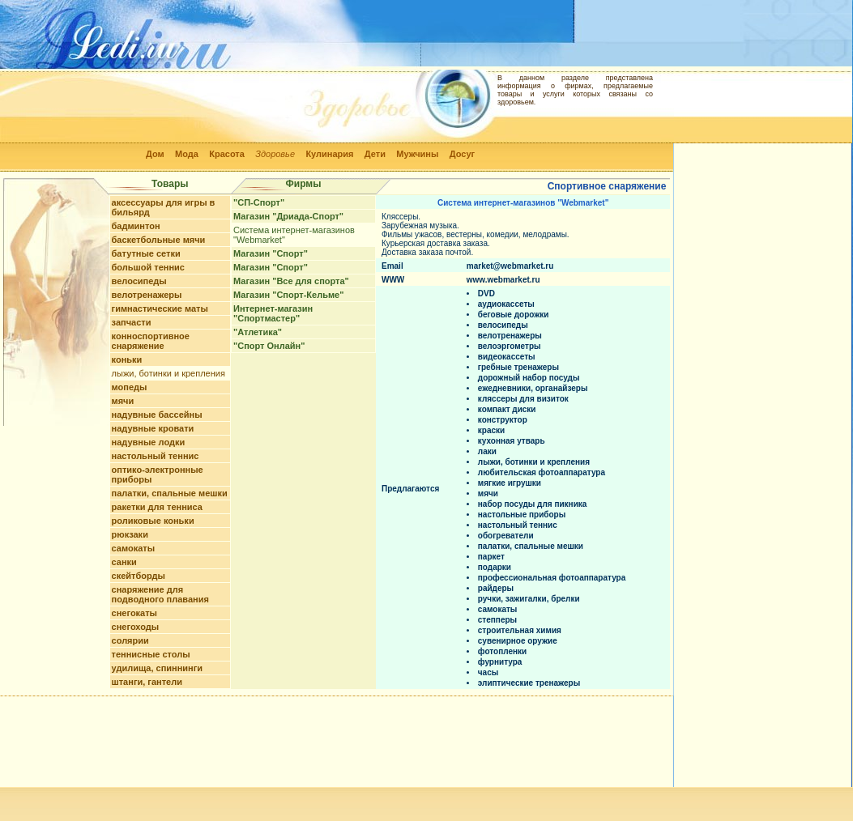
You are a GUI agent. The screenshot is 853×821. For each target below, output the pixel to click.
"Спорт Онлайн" (269, 346)
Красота (227, 154)
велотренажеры (147, 295)
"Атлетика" (257, 332)
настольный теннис (155, 456)
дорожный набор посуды (529, 377)
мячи (123, 401)
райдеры (496, 588)
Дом (155, 154)
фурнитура (500, 661)
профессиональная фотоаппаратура (551, 577)
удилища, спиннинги (157, 668)
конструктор (502, 419)
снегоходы (136, 627)
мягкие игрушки (509, 483)
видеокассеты (506, 356)
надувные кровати (153, 428)
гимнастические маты (160, 308)
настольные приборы (521, 514)
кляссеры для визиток (523, 398)
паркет (491, 556)
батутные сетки (146, 253)
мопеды (129, 387)
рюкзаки (130, 534)
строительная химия (519, 630)
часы (488, 672)
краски (491, 430)
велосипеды (139, 281)
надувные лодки (149, 442)
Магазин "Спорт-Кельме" (288, 295)
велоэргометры (509, 346)
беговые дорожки (513, 314)
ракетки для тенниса (157, 507)
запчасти (131, 322)
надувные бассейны (157, 414)
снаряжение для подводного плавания (160, 594)
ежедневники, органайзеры (533, 388)
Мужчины (417, 154)
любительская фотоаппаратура (541, 472)
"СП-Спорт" (258, 202)
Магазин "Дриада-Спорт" (288, 216)
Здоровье (275, 154)
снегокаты (134, 613)
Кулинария (329, 154)
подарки (494, 567)
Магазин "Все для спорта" (291, 281)
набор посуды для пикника (532, 504)
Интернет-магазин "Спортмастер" (273, 313)
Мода (186, 154)
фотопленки (502, 651)
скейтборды (138, 576)
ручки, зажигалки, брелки (529, 598)
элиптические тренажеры (529, 682)
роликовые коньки (153, 520)
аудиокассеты (506, 304)
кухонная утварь (511, 440)
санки (124, 562)
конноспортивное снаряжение (151, 341)
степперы (497, 619)
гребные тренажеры (518, 367)
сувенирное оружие (517, 640)
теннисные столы (151, 654)
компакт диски (507, 409)
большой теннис (148, 267)
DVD (486, 293)
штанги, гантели (147, 682)
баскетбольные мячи (159, 240)
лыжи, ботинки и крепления (168, 373)
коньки (127, 359)
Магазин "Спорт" (270, 253)
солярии (130, 640)
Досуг (462, 154)
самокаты (134, 548)
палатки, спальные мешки (170, 493)
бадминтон (136, 226)
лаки (487, 451)
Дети (375, 154)
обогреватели (506, 535)
